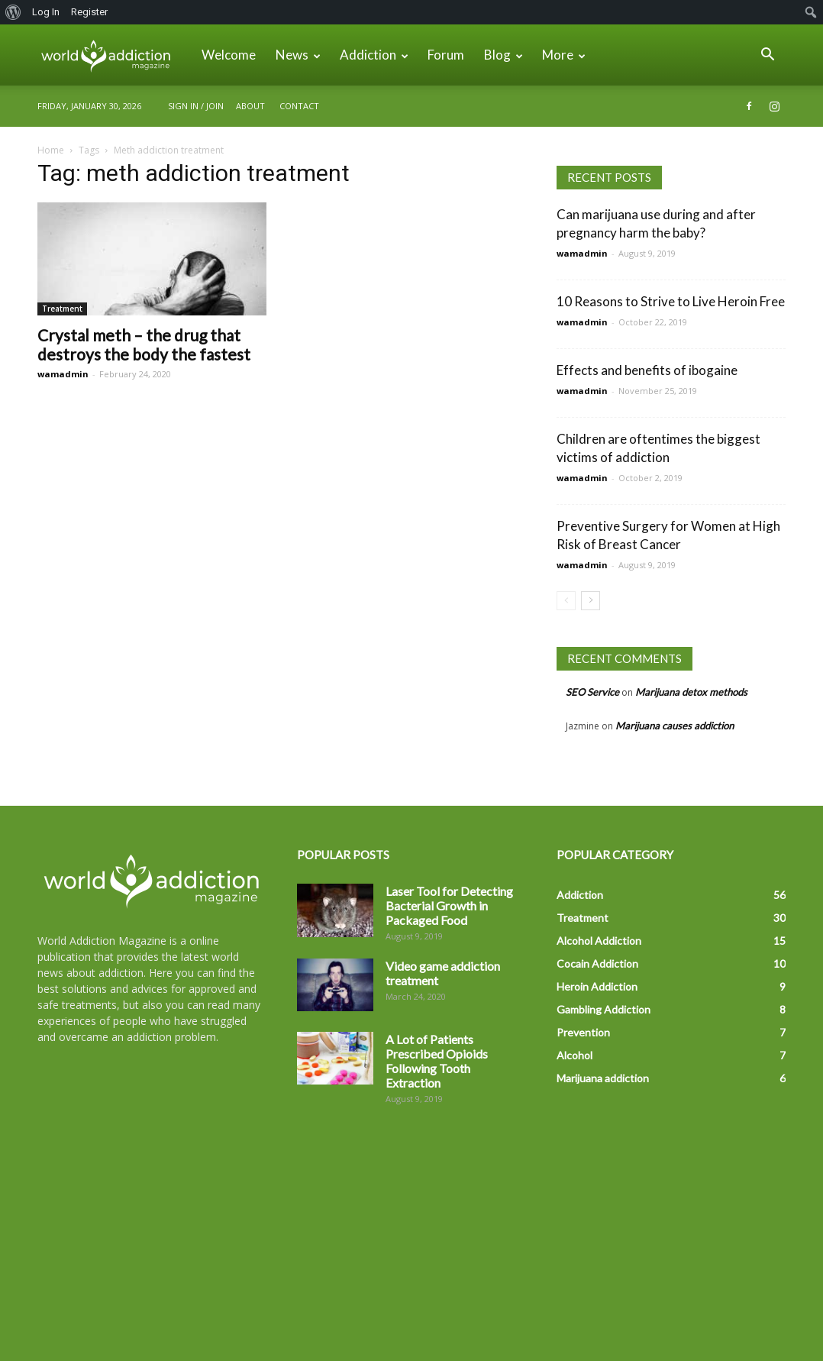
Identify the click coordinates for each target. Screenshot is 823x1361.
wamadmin (63, 374)
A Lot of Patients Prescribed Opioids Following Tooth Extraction (437, 1061)
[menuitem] (13, 12)
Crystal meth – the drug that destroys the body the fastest (143, 344)
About (250, 106)
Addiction (374, 55)
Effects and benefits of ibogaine (647, 370)
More (564, 55)
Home (50, 150)
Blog (503, 55)
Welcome (229, 55)
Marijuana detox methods (691, 692)
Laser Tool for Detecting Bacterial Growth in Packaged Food (449, 905)
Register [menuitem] (89, 12)
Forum (446, 55)
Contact (299, 106)
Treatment (62, 308)
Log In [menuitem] (46, 12)
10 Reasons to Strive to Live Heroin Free (671, 301)
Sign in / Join (196, 106)
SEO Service (592, 692)
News (298, 55)
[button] (767, 56)
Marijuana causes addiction (674, 725)
